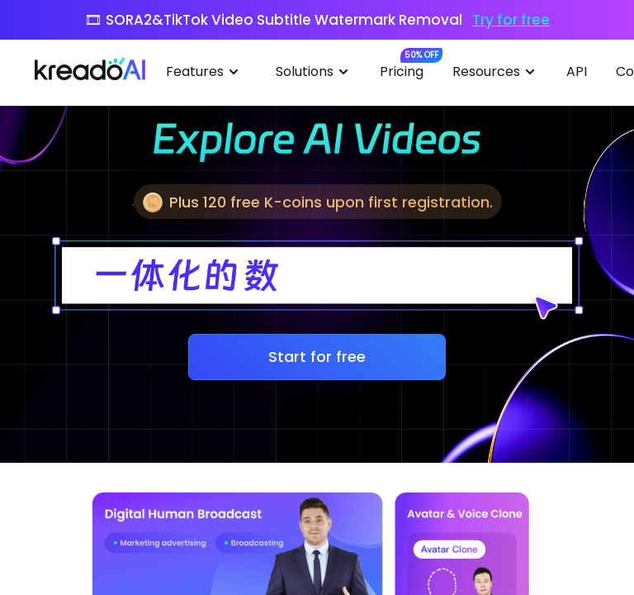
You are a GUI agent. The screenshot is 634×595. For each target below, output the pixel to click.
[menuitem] (208, 73)
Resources (496, 72)
